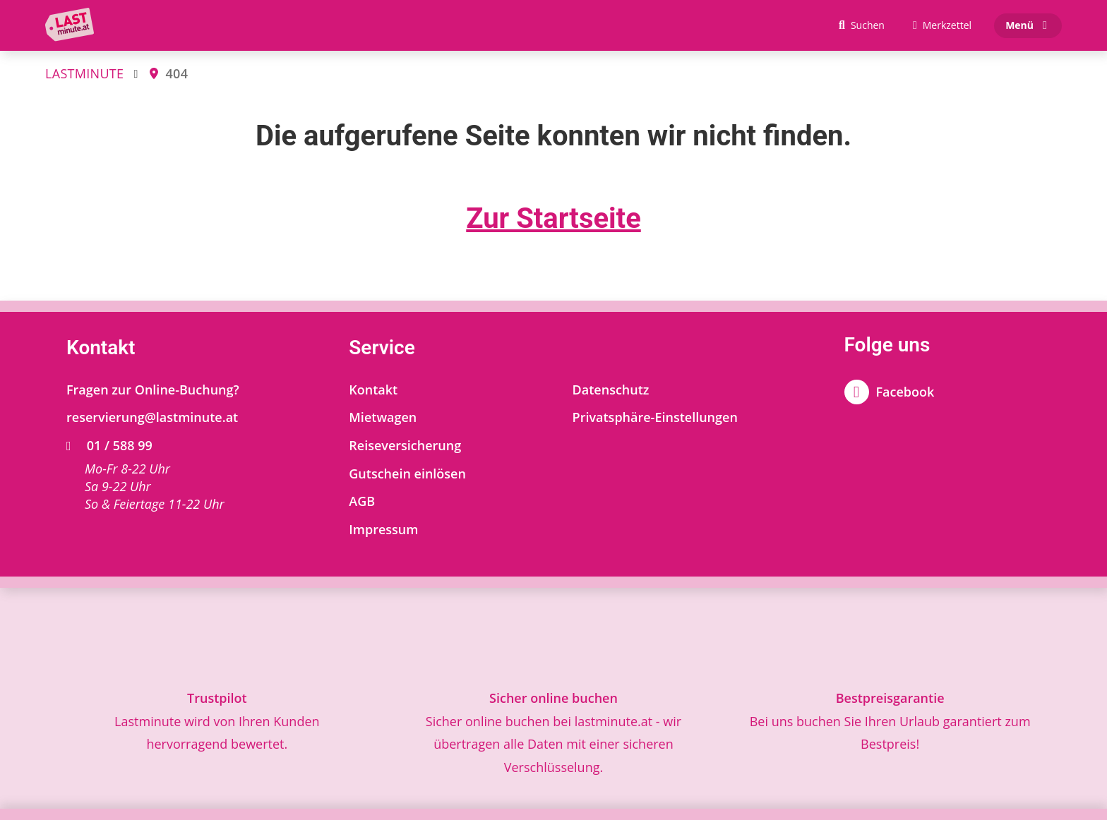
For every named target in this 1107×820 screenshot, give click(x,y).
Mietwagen (383, 417)
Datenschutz (611, 389)
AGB (362, 501)
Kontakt (373, 389)
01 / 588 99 (109, 445)
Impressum (383, 529)
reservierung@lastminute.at (152, 417)
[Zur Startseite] (72, 25)
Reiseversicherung (405, 445)
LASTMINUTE (84, 73)
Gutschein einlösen (407, 473)
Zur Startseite (553, 218)
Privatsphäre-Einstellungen (655, 417)
